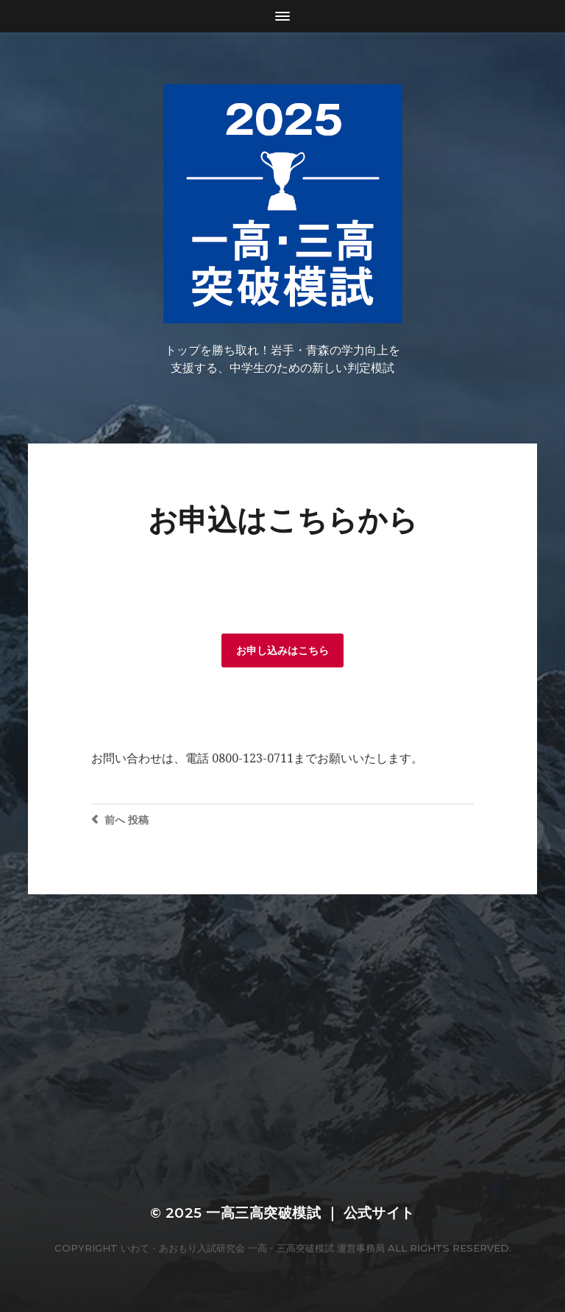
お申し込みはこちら (282, 650)
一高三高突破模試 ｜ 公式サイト (310, 1212)
